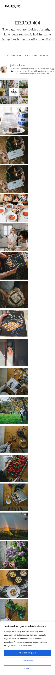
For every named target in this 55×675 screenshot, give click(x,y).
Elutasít (27, 669)
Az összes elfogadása (27, 653)
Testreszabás (27, 661)
